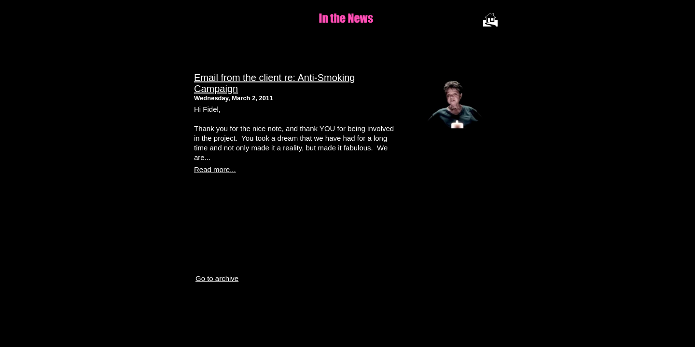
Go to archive (216, 278)
